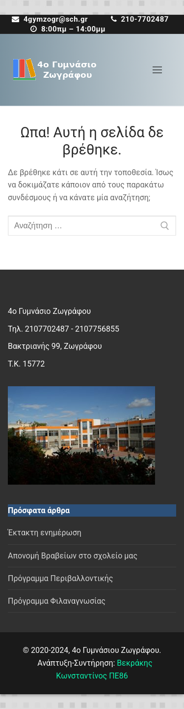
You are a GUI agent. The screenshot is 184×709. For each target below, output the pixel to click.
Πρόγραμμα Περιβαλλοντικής (60, 578)
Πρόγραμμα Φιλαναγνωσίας (56, 601)
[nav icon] (157, 70)
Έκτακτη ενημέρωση (44, 532)
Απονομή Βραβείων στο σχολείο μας (72, 555)
